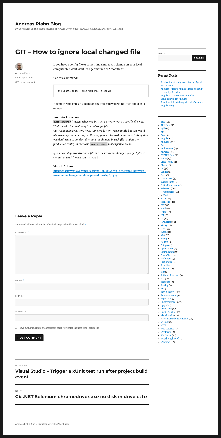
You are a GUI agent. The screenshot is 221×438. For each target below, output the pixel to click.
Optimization (167, 252)
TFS (163, 288)
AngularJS (166, 141)
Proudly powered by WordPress (53, 424)
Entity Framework (170, 185)
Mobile (164, 232)
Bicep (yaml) (167, 162)
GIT (17, 82)
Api (162, 145)
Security (165, 265)
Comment (22, 232)
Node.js (164, 242)
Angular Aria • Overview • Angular (177, 95)
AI (162, 131)
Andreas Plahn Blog (38, 24)
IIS (162, 218)
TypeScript (166, 298)
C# (162, 168)
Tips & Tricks (167, 292)
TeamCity (165, 282)
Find (165, 195)
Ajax (163, 135)
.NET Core (166, 125)
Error (163, 198)
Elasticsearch (167, 182)
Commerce (168, 192)
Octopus (165, 245)
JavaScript (166, 222)
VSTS (163, 325)
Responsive (166, 262)
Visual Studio (167, 315)
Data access (166, 178)
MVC (163, 235)
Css (162, 175)
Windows (165, 342)
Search (161, 53)
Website (20, 311)
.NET (163, 121)
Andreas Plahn (22, 73)
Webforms (166, 332)
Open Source (167, 248)
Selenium (165, 268)
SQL (163, 278)
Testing (164, 285)
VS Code (165, 322)
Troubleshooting (169, 295)
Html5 (164, 212)
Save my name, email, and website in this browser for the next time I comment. (59, 328)
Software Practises (170, 275)
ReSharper (166, 258)
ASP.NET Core (167, 155)
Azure (164, 158)
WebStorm (166, 335)
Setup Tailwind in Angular (174, 99)
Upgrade (165, 305)
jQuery (164, 225)
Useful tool (166, 308)
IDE (162, 215)
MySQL (164, 238)
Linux (164, 228)
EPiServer (165, 188)
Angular (165, 138)
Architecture (167, 148)
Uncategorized (27, 82)
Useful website (168, 312)
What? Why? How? (170, 338)
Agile (163, 128)
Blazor (164, 165)
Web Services (167, 328)
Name (19, 280)
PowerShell (166, 255)
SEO (163, 272)
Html (163, 208)
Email (20, 296)
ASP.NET (165, 152)
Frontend (165, 202)
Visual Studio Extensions (175, 318)
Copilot (164, 172)
